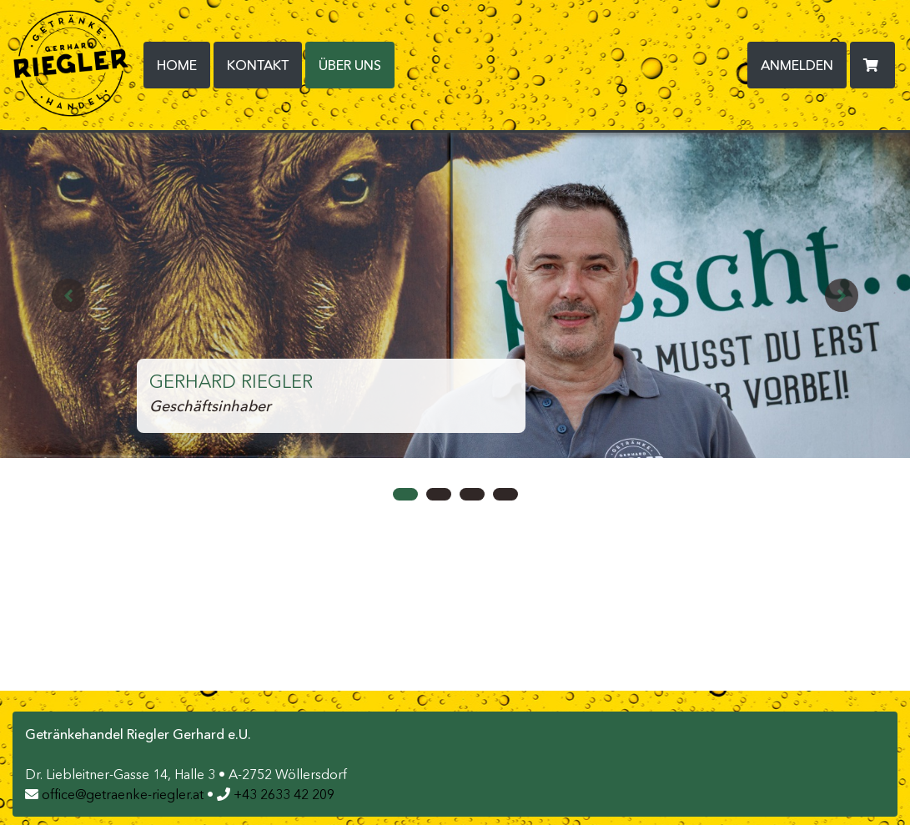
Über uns (357, 63)
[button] (68, 295)
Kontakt (258, 65)
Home (177, 65)
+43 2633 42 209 (275, 794)
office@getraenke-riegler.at (114, 794)
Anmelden (797, 65)
